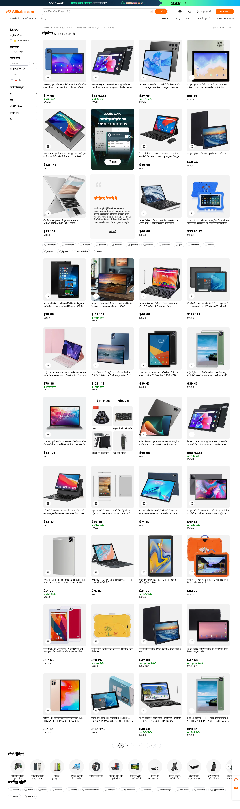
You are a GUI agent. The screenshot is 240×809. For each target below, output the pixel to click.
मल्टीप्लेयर (57, 790)
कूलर (179, 245)
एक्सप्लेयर (133, 245)
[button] (151, 11)
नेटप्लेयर (98, 251)
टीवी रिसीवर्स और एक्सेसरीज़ (87, 28)
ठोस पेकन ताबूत (164, 790)
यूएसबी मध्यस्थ (217, 790)
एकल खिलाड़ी (68, 245)
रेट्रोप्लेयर (63, 251)
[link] (236, 780)
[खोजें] (161, 11)
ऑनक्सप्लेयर (50, 245)
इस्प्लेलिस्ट (101, 245)
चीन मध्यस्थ (193, 245)
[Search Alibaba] (95, 11)
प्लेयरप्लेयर (110, 790)
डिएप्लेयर (48, 251)
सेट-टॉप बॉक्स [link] (108, 28)
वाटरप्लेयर (30, 796)
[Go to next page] (158, 745)
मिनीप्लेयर (148, 245)
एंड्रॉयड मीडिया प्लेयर (90, 790)
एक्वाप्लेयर (146, 790)
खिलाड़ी (28, 790)
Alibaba (45, 28)
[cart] (190, 12)
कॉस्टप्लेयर (117, 245)
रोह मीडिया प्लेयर (128, 790)
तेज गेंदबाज (164, 245)
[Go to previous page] (115, 745)
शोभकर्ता (14, 796)
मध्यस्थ (42, 790)
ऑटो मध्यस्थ (182, 790)
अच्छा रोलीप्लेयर (81, 251)
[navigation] (23, 387)
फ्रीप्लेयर (72, 790)
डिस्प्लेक (209, 245)
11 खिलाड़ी (85, 245)
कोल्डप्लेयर (199, 790)
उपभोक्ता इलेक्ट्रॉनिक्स (63, 28)
